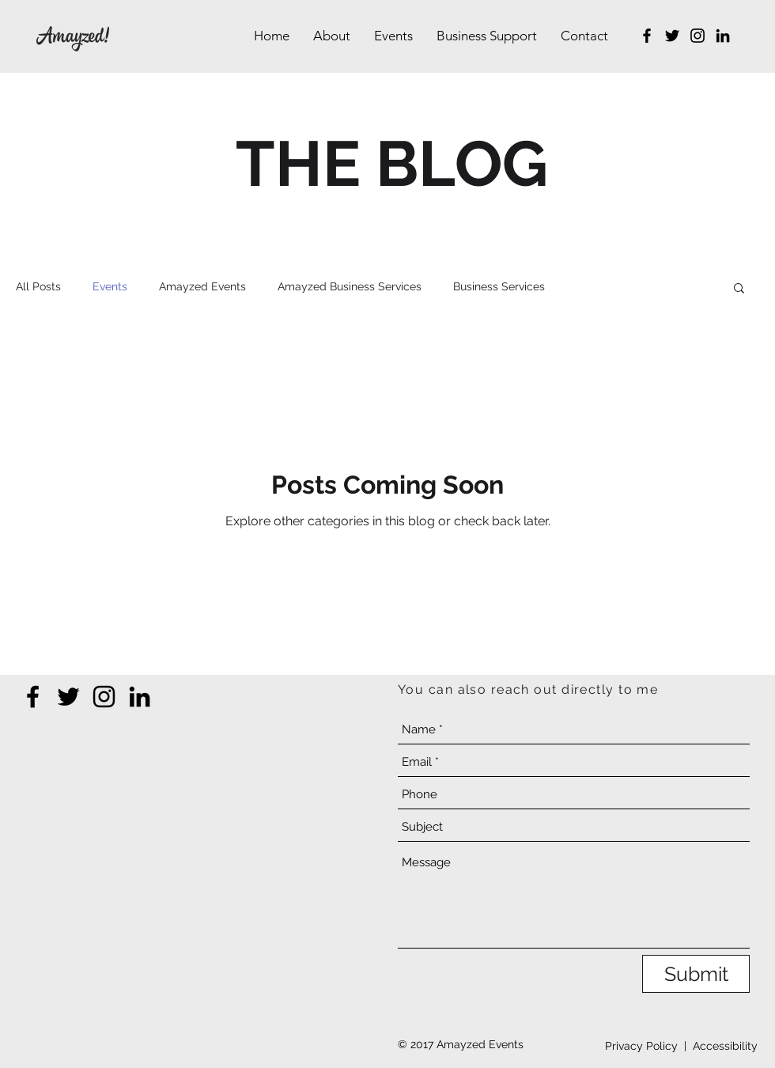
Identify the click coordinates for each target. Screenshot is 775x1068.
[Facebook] (646, 35)
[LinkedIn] (722, 35)
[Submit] (696, 974)
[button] (739, 289)
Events (110, 286)
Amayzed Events (202, 286)
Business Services (499, 286)
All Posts (38, 286)
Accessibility (725, 1046)
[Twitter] (672, 35)
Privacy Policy (641, 1046)
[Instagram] (697, 35)
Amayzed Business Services (350, 286)
